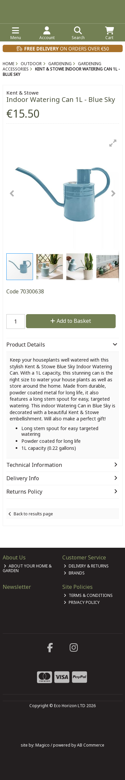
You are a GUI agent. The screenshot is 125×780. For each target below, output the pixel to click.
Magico (42, 745)
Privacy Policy (82, 602)
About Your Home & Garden (27, 568)
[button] (113, 143)
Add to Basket (70, 320)
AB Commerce (90, 745)
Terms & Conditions (88, 595)
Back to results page (33, 514)
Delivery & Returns (86, 566)
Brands (74, 573)
